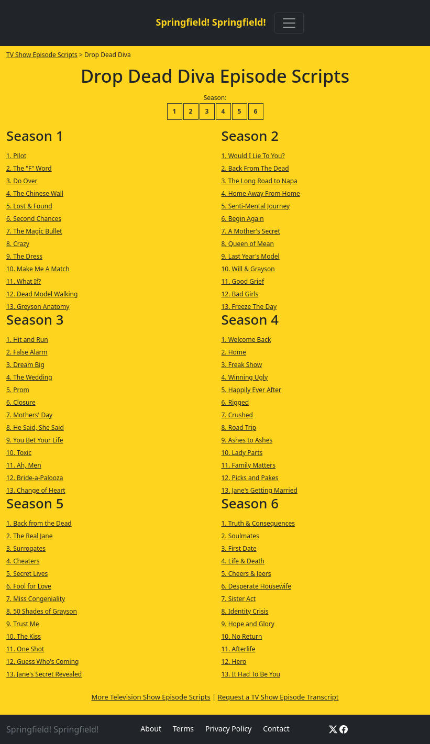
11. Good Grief (243, 281)
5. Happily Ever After (251, 389)
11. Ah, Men (23, 465)
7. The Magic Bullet (34, 231)
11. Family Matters (248, 465)
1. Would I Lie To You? (253, 155)
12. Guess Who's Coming (42, 661)
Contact (276, 729)
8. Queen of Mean (248, 243)
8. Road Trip (239, 427)
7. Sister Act (239, 598)
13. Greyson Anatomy (37, 306)
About (150, 729)
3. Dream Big (25, 364)
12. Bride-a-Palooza (34, 477)
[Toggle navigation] (289, 23)
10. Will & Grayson (248, 268)
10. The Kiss (23, 636)
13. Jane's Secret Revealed (44, 674)
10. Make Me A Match (38, 268)
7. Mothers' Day (29, 414)
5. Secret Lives (27, 573)
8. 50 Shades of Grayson (41, 611)
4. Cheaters (23, 561)
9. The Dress (24, 256)
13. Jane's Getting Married (259, 490)
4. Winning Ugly (245, 377)
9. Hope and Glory (248, 623)
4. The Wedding (29, 377)
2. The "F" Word (29, 168)
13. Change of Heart (35, 490)
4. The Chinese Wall (34, 193)
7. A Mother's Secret (251, 231)
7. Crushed (237, 414)
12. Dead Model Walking (42, 294)
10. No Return (242, 636)
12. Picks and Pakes (250, 477)
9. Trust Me (22, 623)
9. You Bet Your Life (34, 440)
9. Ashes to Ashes (247, 440)
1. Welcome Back (246, 339)
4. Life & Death (243, 561)
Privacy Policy (228, 729)
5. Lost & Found (29, 206)
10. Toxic (18, 452)
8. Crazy (17, 243)
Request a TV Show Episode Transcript (278, 697)
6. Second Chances (33, 218)
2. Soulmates (240, 535)
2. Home (234, 352)
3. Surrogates (26, 548)
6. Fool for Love (28, 586)
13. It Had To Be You (251, 674)
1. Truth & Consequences (258, 523)
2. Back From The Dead (255, 168)
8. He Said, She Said (35, 427)
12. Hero (234, 661)
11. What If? (23, 281)
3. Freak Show (242, 364)
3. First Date (239, 548)
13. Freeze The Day (249, 306)
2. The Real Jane (29, 535)
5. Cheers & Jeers (246, 573)
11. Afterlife (239, 649)
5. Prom (17, 389)
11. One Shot (25, 649)
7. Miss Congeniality (35, 598)
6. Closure (21, 402)
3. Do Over (22, 180)
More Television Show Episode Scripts (151, 697)
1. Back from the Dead (39, 523)
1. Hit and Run (27, 339)
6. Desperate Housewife (257, 586)
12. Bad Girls (240, 294)
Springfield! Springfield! (211, 22)
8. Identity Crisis (245, 611)
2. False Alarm (27, 352)
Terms (183, 729)
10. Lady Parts (242, 452)
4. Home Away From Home (261, 193)
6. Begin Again (243, 218)
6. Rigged (235, 402)
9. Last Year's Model (251, 256)
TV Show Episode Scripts (42, 54)
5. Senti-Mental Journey (256, 206)
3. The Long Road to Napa (259, 180)
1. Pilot (16, 155)
